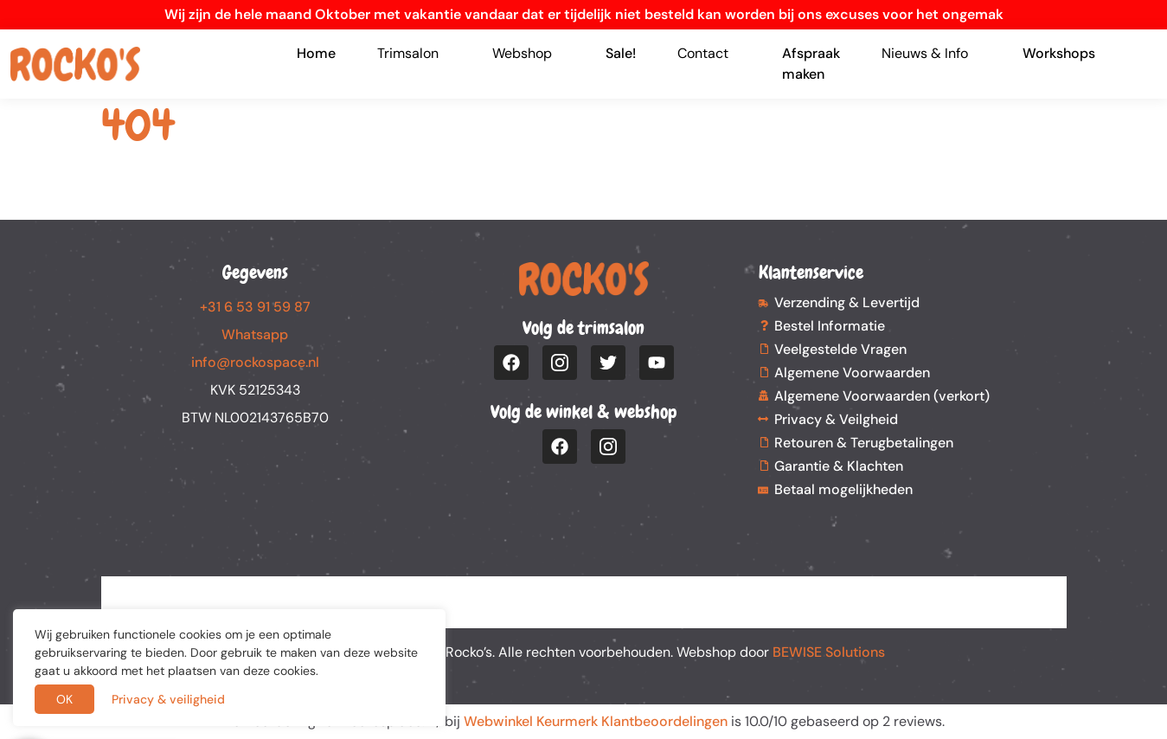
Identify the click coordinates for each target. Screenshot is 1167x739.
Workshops (1059, 53)
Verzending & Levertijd (847, 302)
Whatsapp (254, 334)
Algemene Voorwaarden (852, 372)
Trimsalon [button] (408, 53)
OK (64, 699)
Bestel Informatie (829, 326)
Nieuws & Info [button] (925, 53)
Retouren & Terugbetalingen (863, 443)
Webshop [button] (522, 53)
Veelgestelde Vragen (840, 349)
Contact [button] (702, 53)
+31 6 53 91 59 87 (255, 307)
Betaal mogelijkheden (843, 489)
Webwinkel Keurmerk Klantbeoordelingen (596, 721)
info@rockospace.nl (255, 362)
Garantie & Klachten (838, 466)
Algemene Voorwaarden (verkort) (882, 396)
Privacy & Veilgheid (836, 419)
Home (316, 53)
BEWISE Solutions (829, 652)
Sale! (621, 53)
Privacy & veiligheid (168, 699)
